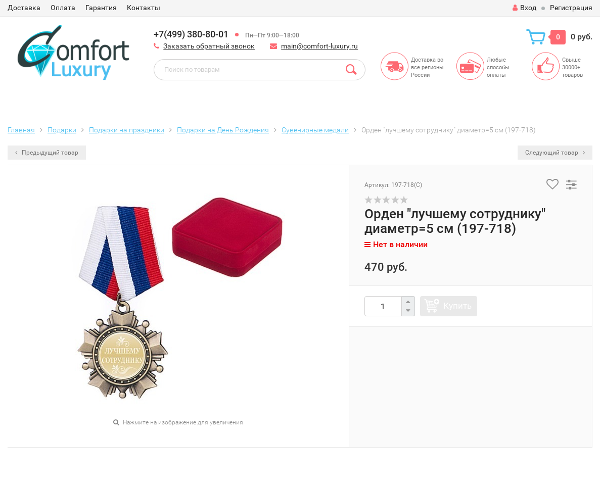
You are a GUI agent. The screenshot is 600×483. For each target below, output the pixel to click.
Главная (21, 130)
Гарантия (101, 8)
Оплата (63, 8)
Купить (457, 306)
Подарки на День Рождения (223, 130)
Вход (524, 8)
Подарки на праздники (126, 130)
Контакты (143, 8)
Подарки (62, 130)
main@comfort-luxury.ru (319, 46)
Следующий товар (555, 152)
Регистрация (571, 8)
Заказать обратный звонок (209, 46)
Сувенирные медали (315, 130)
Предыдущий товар (46, 152)
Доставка (24, 8)
